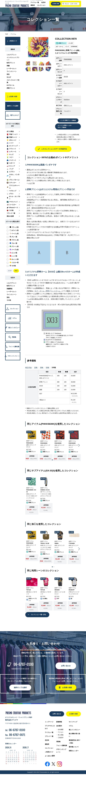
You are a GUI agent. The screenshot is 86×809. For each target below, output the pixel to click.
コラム (71, 726)
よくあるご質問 (50, 756)
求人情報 (60, 735)
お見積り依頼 (55, 3)
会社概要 (60, 729)
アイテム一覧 (34, 2)
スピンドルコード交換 (13, 81)
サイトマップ (73, 722)
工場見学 (60, 737)
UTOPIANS (74, 46)
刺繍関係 (9, 288)
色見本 (43, 2)
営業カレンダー (74, 751)
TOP (6, 34)
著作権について (74, 747)
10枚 (36, 367)
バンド (67, 46)
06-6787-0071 (17, 735)
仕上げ (9, 77)
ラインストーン (11, 71)
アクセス (60, 732)
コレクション (41, 5)
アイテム (13, 34)
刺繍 (8, 65)
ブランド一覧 (49, 736)
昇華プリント (11, 88)
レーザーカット (11, 68)
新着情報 (59, 722)
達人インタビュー (74, 729)
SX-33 (66, 76)
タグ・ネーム (59, 46)
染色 (8, 74)
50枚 (47, 367)
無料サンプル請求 (20, 687)
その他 (9, 300)
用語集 (58, 741)
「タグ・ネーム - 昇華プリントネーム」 (47, 291)
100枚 (54, 367)
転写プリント (11, 63)
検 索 (16, 270)
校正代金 (28, 367)
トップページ (49, 722)
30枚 (41, 367)
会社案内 (59, 726)
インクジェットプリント (13, 59)
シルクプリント (11, 54)
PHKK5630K (68, 59)
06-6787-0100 (24, 664)
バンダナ (70, 43)
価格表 (32, 5)
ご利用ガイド (49, 752)
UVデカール (10, 85)
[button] (49, 47)
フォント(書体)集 (61, 745)
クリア (9, 270)
